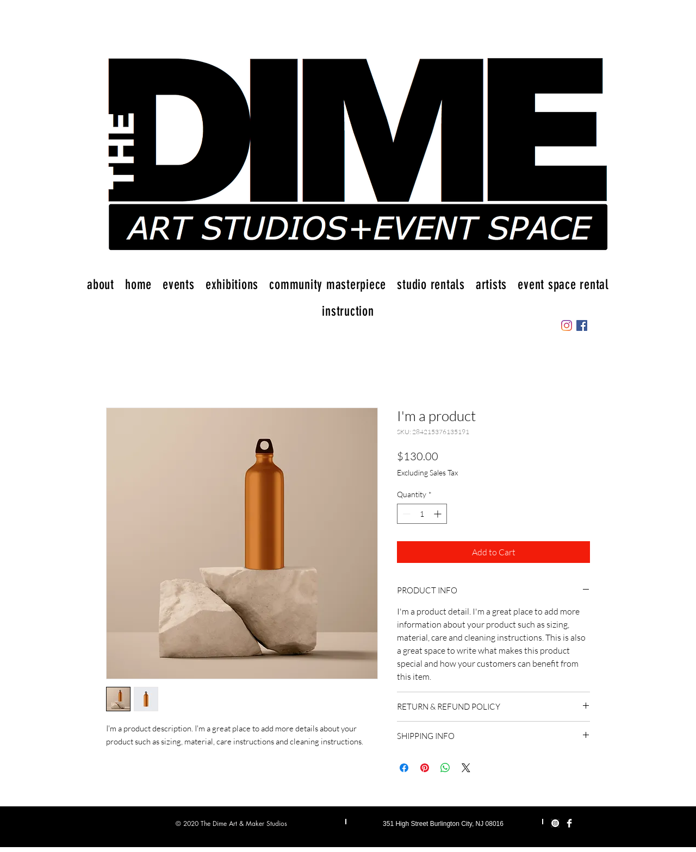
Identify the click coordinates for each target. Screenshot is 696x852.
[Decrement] (405, 513)
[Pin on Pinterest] (424, 767)
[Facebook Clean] (569, 823)
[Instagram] (566, 325)
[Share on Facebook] (404, 767)
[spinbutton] (422, 513)
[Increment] (438, 513)
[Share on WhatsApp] (445, 767)
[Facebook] (581, 325)
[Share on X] (466, 767)
